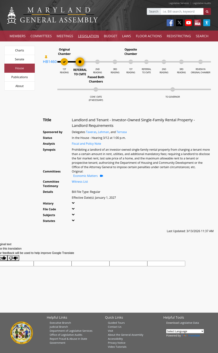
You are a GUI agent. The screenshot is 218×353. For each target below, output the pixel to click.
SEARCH (202, 36)
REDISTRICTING (179, 36)
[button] (76, 204)
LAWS (126, 36)
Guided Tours (116, 322)
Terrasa (122, 132)
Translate (191, 335)
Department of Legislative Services (71, 330)
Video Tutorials (117, 346)
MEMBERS (17, 36)
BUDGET (110, 36)
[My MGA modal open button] (197, 22)
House (19, 68)
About (19, 86)
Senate (19, 59)
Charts (19, 50)
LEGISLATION (88, 36)
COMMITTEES (41, 36)
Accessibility (115, 338)
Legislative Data (189, 322)
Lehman (103, 132)
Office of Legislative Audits (66, 334)
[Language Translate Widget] (185, 331)
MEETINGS (65, 36)
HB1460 (50, 61)
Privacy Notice (116, 342)
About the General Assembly (125, 334)
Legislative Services (179, 3)
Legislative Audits (202, 3)
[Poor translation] (13, 258)
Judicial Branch (59, 326)
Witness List (80, 182)
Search (153, 11)
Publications (19, 77)
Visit (110, 330)
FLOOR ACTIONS (149, 36)
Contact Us (114, 326)
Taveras (91, 132)
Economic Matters (85, 176)
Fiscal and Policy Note (86, 144)
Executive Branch (60, 322)
